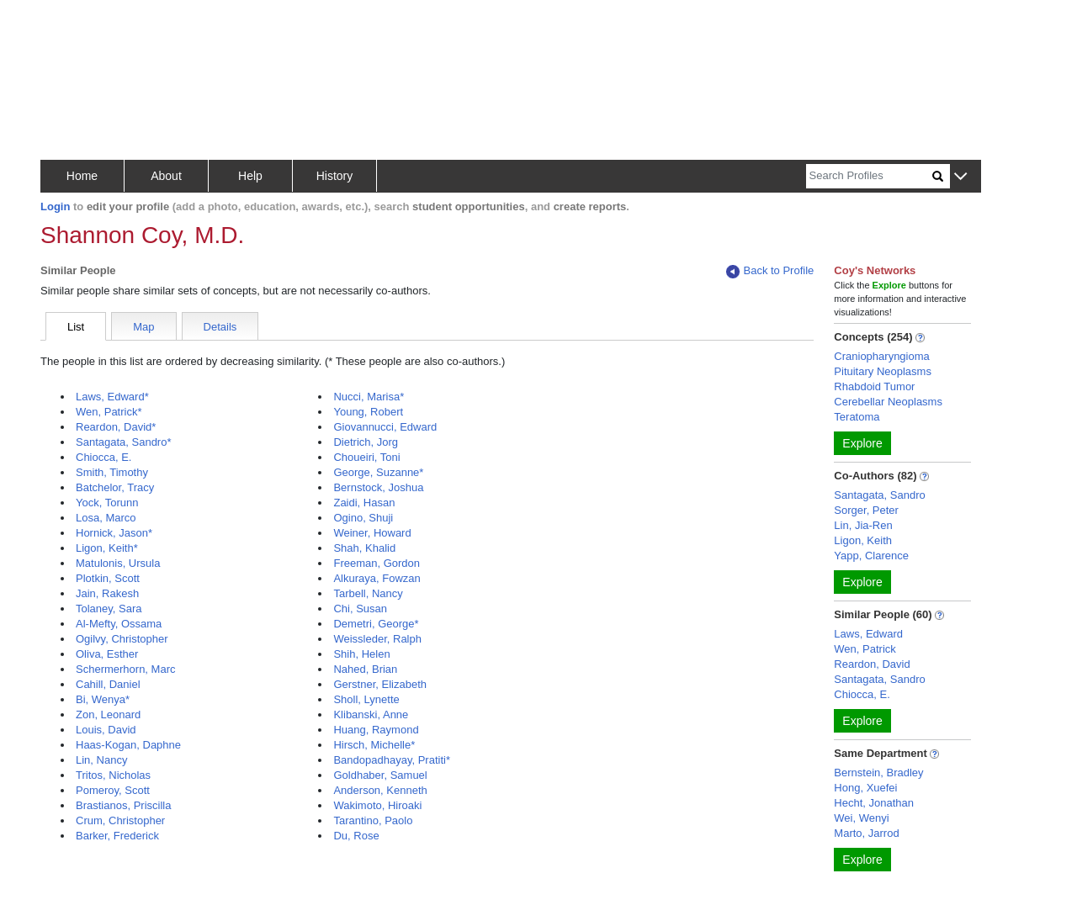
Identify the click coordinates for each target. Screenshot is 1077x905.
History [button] (334, 176)
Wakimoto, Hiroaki (377, 805)
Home (82, 176)
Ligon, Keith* (107, 548)
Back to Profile (770, 271)
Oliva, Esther (107, 654)
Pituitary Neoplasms (882, 371)
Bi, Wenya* (103, 699)
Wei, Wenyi (861, 818)
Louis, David (106, 729)
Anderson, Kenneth (380, 790)
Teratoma (856, 416)
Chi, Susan (360, 608)
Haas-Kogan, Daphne (128, 744)
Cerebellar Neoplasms (888, 401)
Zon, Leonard (108, 714)
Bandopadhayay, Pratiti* (391, 760)
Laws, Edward (868, 633)
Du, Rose (356, 835)
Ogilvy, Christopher (122, 638)
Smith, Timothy (112, 472)
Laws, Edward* (112, 396)
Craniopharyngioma (881, 356)
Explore (862, 443)
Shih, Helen (361, 654)
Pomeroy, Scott (113, 790)
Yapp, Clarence (871, 555)
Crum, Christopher (120, 820)
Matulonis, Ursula (118, 563)
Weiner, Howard (372, 533)
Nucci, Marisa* (368, 396)
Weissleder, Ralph (377, 638)
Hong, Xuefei (865, 787)
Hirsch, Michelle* (374, 744)
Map (143, 326)
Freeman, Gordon (376, 563)
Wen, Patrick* (109, 411)
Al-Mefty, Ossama (119, 623)
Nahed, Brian (365, 669)
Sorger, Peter (866, 510)
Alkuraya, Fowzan (376, 578)
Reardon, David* (116, 427)
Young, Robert (368, 411)
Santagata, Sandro (879, 495)
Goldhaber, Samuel (380, 775)
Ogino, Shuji (363, 517)
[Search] (869, 176)
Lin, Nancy (101, 760)
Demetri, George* (375, 623)
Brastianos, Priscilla (123, 805)
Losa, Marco (106, 517)
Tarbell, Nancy (367, 593)
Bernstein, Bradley (878, 772)
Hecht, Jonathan (874, 803)
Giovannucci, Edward (385, 427)
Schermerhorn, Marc (125, 669)
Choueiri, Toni (366, 457)
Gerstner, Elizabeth (380, 684)
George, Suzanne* (378, 472)
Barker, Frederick (117, 835)
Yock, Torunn (107, 502)
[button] (960, 177)
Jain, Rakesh (107, 593)
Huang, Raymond (375, 729)
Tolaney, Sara (109, 608)
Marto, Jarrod (866, 833)
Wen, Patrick (864, 649)
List (75, 326)
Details (220, 326)
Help (250, 176)
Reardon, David (872, 664)
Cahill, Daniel (108, 684)
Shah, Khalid (364, 548)
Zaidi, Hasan (364, 502)
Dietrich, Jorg (365, 442)
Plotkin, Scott (108, 578)
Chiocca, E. (103, 457)
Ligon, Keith (863, 540)
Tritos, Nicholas (113, 775)
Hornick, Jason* (114, 533)
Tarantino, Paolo (372, 820)
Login (55, 206)
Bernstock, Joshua (378, 487)
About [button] (166, 176)
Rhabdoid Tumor (874, 386)
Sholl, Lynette (366, 699)
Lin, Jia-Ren (863, 525)
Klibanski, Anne (370, 714)
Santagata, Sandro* (123, 442)
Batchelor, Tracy (115, 487)
